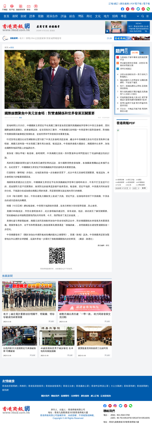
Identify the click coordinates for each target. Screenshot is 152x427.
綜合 (72, 16)
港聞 (15, 16)
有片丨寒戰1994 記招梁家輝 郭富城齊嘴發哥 (66, 38)
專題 (124, 16)
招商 (115, 16)
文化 (98, 16)
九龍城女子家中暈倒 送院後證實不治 (133, 58)
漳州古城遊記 (126, 69)
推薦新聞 (7, 275)
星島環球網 (129, 386)
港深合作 (52, 16)
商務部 (23, 386)
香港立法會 (68, 386)
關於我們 (45, 396)
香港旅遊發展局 (53, 386)
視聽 (41, 16)
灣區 (81, 16)
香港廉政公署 (82, 386)
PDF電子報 (136, 3)
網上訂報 (95, 396)
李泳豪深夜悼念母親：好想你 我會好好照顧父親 (133, 64)
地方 (106, 16)
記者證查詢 (106, 396)
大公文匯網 (116, 386)
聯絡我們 (55, 396)
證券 (32, 16)
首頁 (6, 16)
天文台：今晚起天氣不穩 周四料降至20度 (133, 110)
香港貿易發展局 (35, 386)
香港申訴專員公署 (99, 386)
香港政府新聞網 (9, 386)
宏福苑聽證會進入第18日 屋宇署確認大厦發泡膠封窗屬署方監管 (133, 98)
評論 (63, 16)
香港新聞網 (142, 386)
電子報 (146, 3)
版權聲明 (65, 396)
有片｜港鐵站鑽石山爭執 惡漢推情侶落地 (133, 87)
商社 (89, 16)
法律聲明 (75, 396)
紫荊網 (5, 390)
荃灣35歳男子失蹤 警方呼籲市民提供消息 (133, 104)
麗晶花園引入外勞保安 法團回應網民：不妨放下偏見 (133, 81)
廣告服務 (124, 3)
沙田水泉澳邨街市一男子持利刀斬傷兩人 (133, 75)
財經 (23, 16)
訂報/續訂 (113, 3)
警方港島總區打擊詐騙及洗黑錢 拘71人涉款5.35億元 (133, 93)
